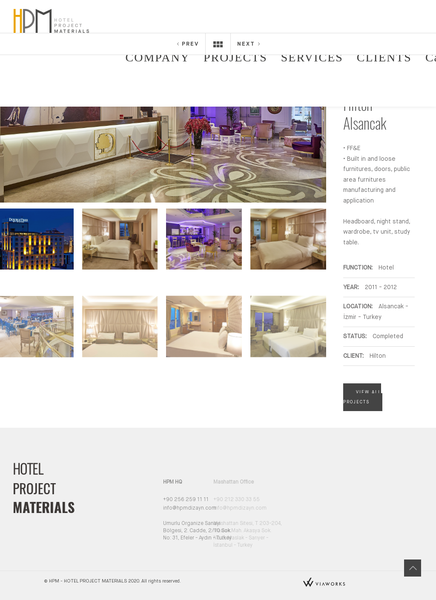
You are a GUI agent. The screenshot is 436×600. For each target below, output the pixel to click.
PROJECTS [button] (235, 57)
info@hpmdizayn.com (173, 508)
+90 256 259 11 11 (169, 499)
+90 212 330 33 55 (218, 499)
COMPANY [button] (158, 57)
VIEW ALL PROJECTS (362, 397)
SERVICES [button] (312, 57)
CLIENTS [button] (384, 57)
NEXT (249, 44)
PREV (187, 44)
